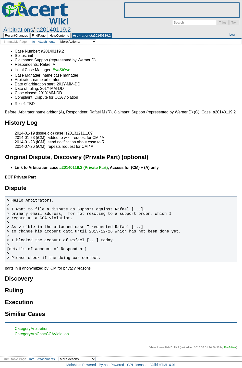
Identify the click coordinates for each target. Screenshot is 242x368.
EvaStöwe (61, 70)
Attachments (46, 41)
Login (233, 34)
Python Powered (111, 365)
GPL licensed (137, 365)
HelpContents (59, 35)
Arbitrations (18, 29)
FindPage (39, 35)
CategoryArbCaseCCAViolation (42, 334)
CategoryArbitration (31, 329)
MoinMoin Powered (81, 365)
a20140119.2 (53, 29)
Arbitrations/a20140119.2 (92, 35)
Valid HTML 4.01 (163, 365)
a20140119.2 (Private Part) (84, 167)
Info (32, 41)
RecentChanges (16, 35)
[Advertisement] (182, 10)
